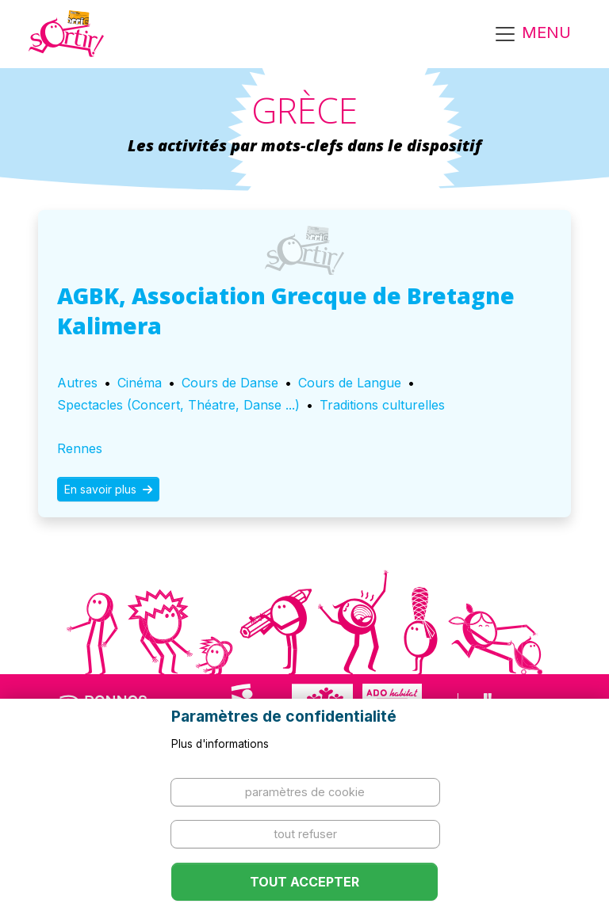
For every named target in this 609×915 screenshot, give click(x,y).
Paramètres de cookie (305, 792)
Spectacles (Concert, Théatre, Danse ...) (178, 405)
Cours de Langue (349, 383)
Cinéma (139, 383)
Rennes (79, 448)
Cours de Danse (230, 383)
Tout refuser (305, 834)
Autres (77, 383)
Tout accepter (304, 882)
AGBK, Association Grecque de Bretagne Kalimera (286, 310)
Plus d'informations (220, 744)
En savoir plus (108, 489)
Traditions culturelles (382, 405)
